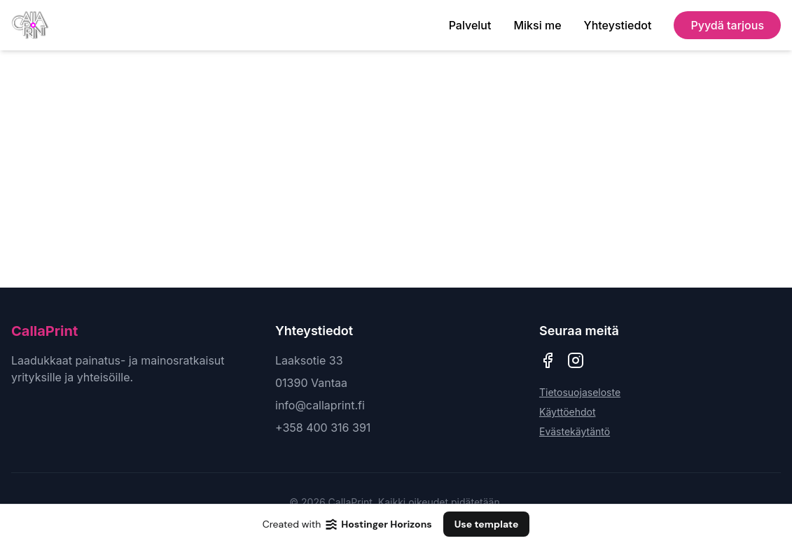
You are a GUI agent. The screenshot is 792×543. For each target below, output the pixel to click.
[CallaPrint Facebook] (547, 360)
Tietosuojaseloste (579, 392)
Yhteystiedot (618, 25)
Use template (486, 524)
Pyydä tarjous (727, 25)
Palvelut (470, 25)
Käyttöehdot (567, 412)
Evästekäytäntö (574, 431)
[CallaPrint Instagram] (575, 360)
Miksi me (537, 25)
